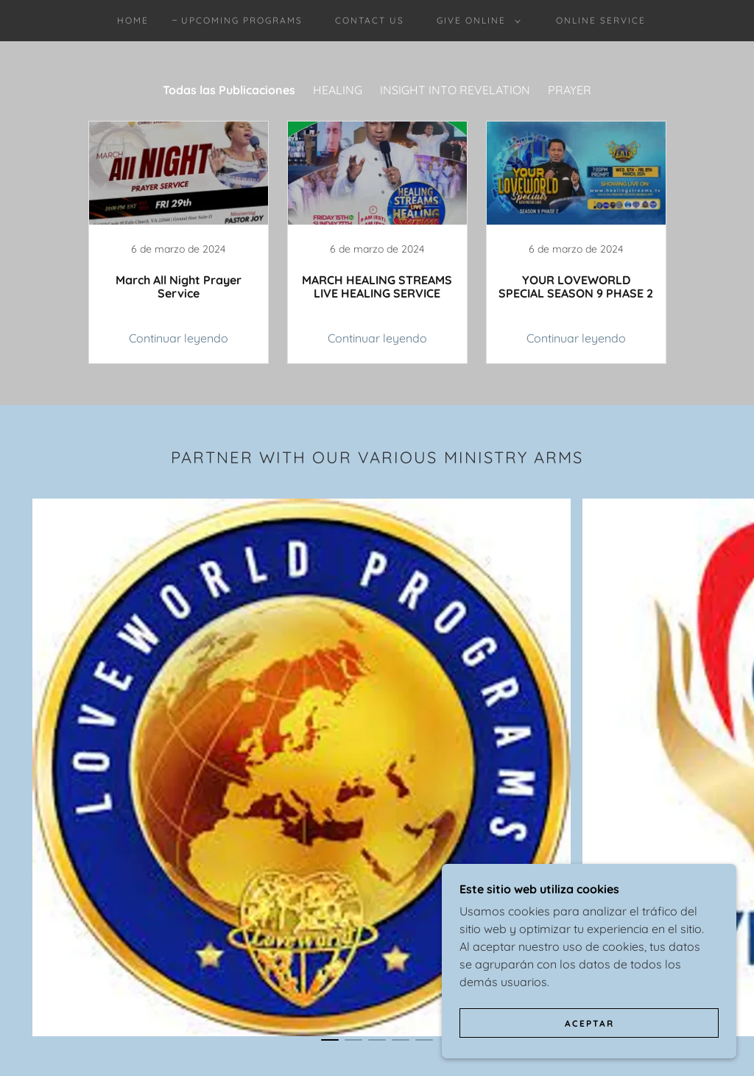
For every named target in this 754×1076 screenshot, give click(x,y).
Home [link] (133, 20)
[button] (476, 20)
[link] (178, 242)
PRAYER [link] (569, 89)
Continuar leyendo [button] (178, 338)
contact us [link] (369, 20)
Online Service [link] (601, 20)
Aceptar (589, 1023)
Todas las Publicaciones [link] (229, 89)
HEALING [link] (337, 89)
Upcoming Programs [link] (242, 20)
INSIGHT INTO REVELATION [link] (455, 89)
